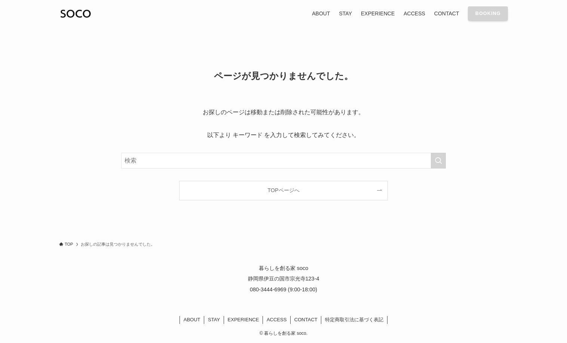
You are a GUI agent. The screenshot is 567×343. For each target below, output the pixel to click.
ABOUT (192, 319)
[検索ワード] (283, 161)
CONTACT (306, 319)
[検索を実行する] (438, 161)
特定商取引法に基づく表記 (354, 319)
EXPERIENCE (243, 319)
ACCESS (276, 319)
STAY (214, 319)
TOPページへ (283, 190)
